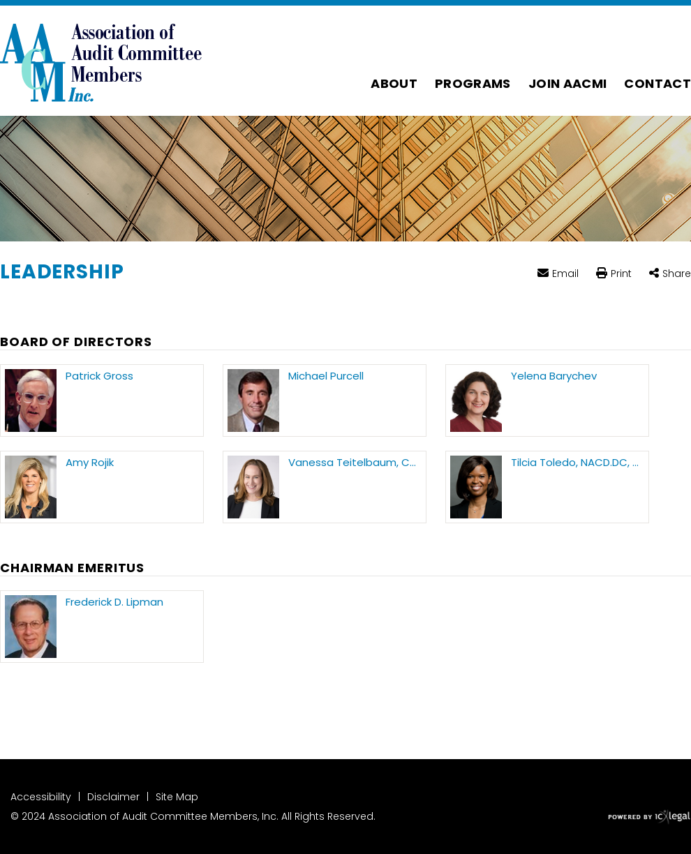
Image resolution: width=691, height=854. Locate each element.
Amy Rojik (90, 463)
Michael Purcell (326, 376)
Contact (657, 83)
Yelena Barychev (554, 376)
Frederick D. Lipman (114, 602)
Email (565, 273)
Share (676, 274)
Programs (473, 83)
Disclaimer (113, 797)
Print (621, 274)
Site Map (177, 797)
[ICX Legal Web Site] (649, 817)
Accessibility (40, 797)
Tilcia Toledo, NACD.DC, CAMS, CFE (577, 463)
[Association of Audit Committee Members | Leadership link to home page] (101, 61)
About (394, 83)
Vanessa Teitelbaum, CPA (355, 463)
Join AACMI (567, 83)
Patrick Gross (99, 376)
